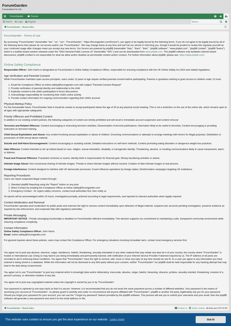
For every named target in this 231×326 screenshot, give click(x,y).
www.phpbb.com (154, 51)
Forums (34, 16)
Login (20, 21)
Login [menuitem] (221, 17)
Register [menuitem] (227, 17)
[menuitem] (215, 16)
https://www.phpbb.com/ (191, 55)
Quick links (6, 17)
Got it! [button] (211, 319)
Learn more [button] (117, 319)
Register (32, 21)
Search (8, 21)
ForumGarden (16, 16)
